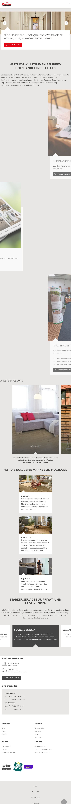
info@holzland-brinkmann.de (17, 672)
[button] (66, 23)
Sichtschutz (38, 731)
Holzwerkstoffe (6, 746)
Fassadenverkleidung (8, 752)
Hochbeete (38, 737)
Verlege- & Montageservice (43, 749)
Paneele (4, 734)
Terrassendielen (39, 728)
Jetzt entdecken (13, 45)
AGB (35, 786)
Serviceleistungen (40, 746)
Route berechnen (11, 678)
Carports (37, 734)
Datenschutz (35, 797)
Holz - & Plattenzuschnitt (42, 752)
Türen (3, 731)
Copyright (35, 792)
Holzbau (4, 749)
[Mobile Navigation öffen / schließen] (67, 4)
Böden (4, 728)
